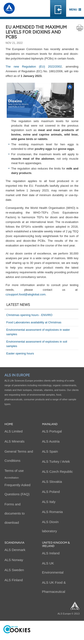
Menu (73, 9)
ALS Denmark (14, 550)
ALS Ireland (51, 553)
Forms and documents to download (14, 513)
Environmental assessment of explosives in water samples (38, 332)
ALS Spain (50, 451)
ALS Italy (49, 502)
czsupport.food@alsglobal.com (25, 294)
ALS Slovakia (52, 481)
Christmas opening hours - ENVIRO (29, 315)
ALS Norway (13, 560)
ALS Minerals (14, 441)
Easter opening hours (20, 353)
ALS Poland (51, 492)
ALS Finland (13, 580)
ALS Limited (13, 431)
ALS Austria (51, 441)
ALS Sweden (14, 570)
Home (8, 424)
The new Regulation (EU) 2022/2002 (34, 66)
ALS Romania (52, 512)
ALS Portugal (52, 431)
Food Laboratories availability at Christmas (33, 322)
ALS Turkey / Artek (56, 461)
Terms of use (14, 471)
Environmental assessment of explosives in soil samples (36, 344)
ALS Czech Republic (57, 471)
